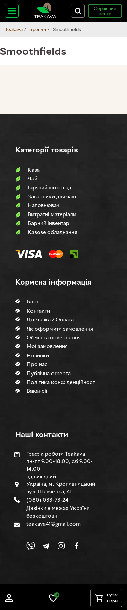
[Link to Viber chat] (30, 546)
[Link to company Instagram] (61, 546)
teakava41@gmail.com (53, 523)
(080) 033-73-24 (47, 499)
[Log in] (9, 600)
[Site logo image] (45, 17)
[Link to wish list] (53, 600)
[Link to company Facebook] (76, 546)
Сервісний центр (105, 10)
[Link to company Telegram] (46, 546)
